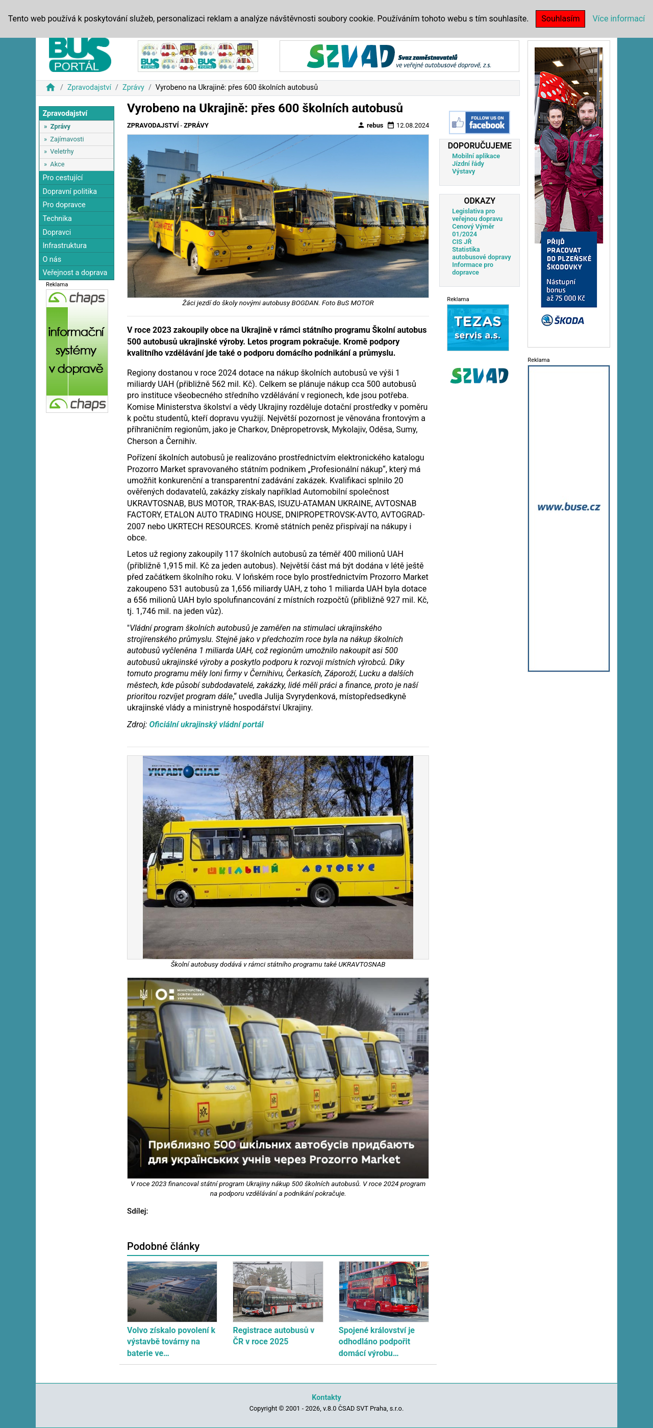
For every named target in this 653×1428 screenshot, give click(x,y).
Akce (57, 164)
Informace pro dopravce (472, 268)
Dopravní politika (69, 191)
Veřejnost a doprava (74, 272)
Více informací (618, 18)
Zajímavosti (67, 139)
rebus (370, 125)
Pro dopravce (63, 205)
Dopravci (56, 232)
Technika (57, 218)
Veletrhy (61, 151)
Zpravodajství (89, 87)
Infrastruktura (64, 245)
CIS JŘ (461, 241)
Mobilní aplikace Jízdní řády (476, 159)
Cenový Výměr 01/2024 (473, 230)
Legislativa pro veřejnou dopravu (477, 215)
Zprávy (133, 87)
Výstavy (463, 171)
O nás (51, 259)
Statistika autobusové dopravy (481, 253)
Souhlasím (560, 18)
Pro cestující (62, 178)
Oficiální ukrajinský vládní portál (206, 724)
